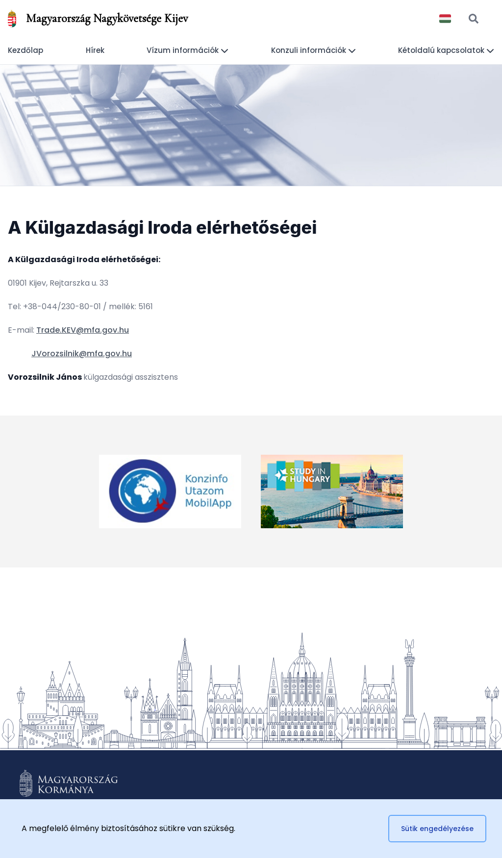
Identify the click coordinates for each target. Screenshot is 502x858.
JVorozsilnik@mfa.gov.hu (81, 353)
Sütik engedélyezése (437, 828)
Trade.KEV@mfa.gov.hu (82, 330)
